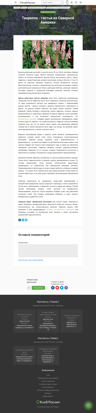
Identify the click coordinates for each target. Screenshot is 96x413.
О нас (48, 375)
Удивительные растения (37, 8)
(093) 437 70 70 (24, 321)
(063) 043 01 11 (71, 326)
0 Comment (53, 28)
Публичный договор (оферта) (48, 378)
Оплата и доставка (48, 381)
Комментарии (23, 243)
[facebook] (19, 220)
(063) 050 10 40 (48, 319)
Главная (16, 8)
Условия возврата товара (48, 384)
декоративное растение (27, 119)
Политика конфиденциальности (48, 390)
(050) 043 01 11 (71, 322)
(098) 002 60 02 (71, 324)
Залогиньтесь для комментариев (30, 260)
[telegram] (26, 220)
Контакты (48, 393)
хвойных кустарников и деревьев (60, 210)
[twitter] (22, 220)
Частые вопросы (48, 387)
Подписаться (38, 288)
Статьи (24, 8)
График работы (48, 396)
